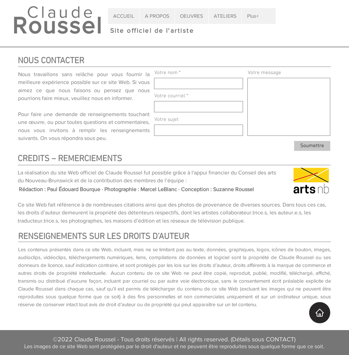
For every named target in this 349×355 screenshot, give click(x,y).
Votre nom (166, 72)
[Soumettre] (312, 146)
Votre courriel (169, 96)
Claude (57, 12)
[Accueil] (319, 312)
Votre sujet (166, 119)
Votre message (264, 72)
